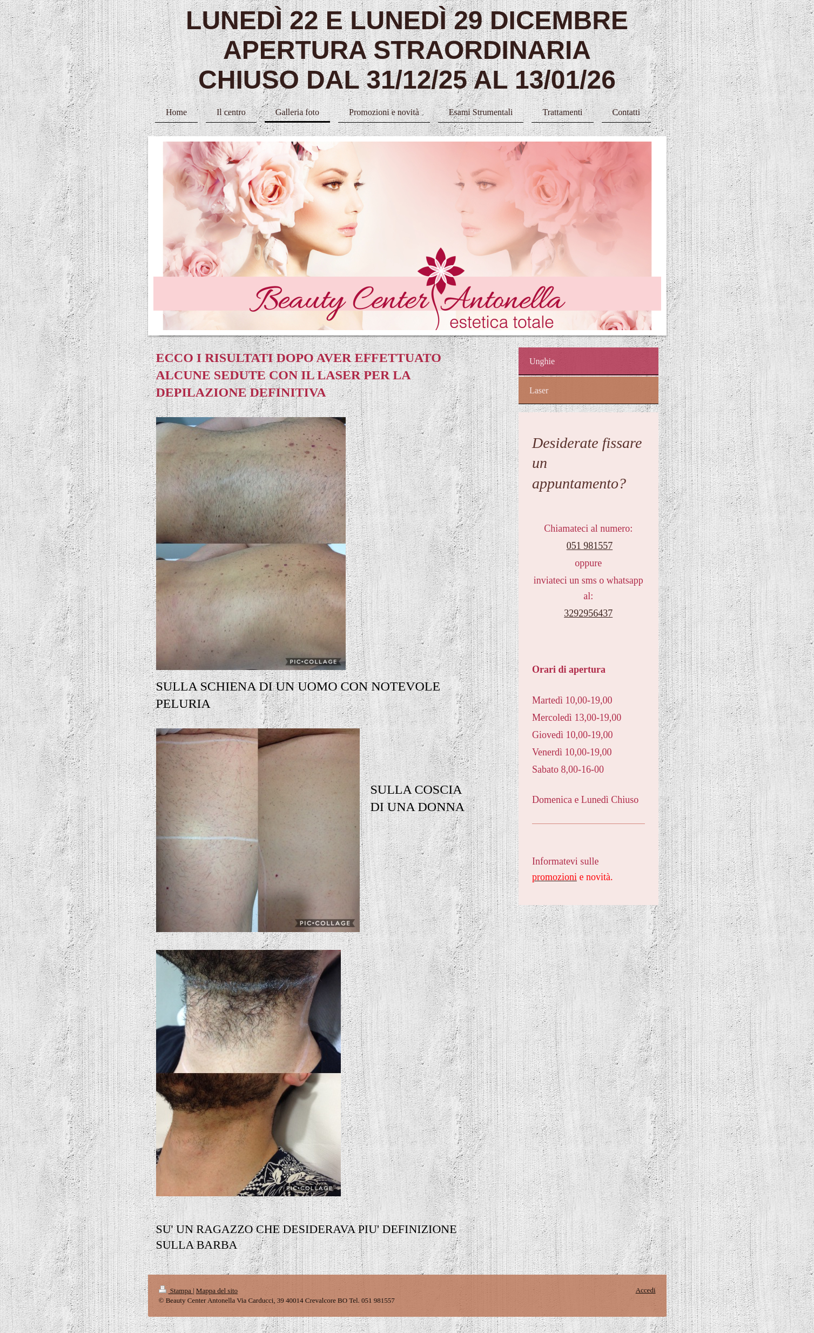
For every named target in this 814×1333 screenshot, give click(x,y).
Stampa (176, 1291)
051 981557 (590, 545)
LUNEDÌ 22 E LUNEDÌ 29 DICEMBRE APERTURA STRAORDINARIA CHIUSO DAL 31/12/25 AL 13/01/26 (407, 50)
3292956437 (588, 613)
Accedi (646, 1290)
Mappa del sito (217, 1291)
